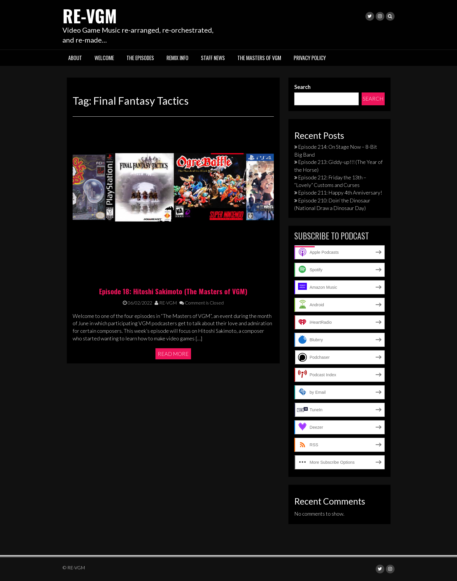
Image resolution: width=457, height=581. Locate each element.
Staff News (213, 58)
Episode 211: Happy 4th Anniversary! (340, 192)
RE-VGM (90, 15)
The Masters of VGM (259, 58)
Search (302, 87)
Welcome (104, 58)
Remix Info (177, 58)
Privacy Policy (310, 58)
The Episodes (140, 58)
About (75, 58)
